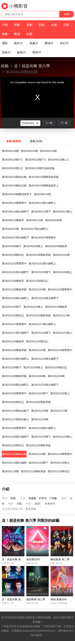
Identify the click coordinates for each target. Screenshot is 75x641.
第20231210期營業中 (60, 350)
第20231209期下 (11, 367)
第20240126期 (10, 150)
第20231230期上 (62, 272)
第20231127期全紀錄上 (15, 419)
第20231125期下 (41, 436)
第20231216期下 (41, 332)
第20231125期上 (62, 436)
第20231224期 (37, 289)
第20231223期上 (33, 306)
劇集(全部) (36, 141)
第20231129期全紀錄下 (15, 410)
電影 (5, 43)
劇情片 (21, 52)
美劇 (54, 24)
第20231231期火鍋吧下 (15, 272)
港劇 (5, 34)
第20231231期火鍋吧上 (42, 263)
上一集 (49, 123)
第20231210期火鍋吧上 (15, 358)
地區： (12, 503)
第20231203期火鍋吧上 (15, 384)
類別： (65, 498)
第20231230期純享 (13, 280)
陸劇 (42, 24)
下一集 (64, 123)
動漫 (17, 34)
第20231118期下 (38, 462)
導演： (6, 498)
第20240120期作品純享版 (40, 168)
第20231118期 (10, 471)
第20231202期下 (38, 393)
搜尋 (66, 14)
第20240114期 (42, 194)
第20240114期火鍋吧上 (42, 202)
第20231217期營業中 (14, 324)
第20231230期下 (41, 272)
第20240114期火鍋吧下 (15, 211)
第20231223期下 (11, 306)
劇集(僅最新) (13, 141)
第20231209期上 (33, 367)
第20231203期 (56, 376)
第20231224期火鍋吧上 (15, 298)
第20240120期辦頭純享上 (43, 185)
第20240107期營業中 (43, 237)
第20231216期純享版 (14, 350)
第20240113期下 (41, 211)
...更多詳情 (29, 508)
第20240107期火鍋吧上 (34, 228)
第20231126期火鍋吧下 (15, 436)
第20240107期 (10, 228)
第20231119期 (37, 454)
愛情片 (49, 43)
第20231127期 (58, 410)
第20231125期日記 (13, 445)
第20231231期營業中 (14, 263)
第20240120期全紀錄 (14, 176)
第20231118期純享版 (33, 471)
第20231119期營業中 (60, 454)
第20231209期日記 (56, 367)
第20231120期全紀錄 (14, 454)
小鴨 (5, 24)
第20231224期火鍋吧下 (44, 298)
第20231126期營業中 (14, 428)
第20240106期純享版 (38, 254)
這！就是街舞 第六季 (32, 66)
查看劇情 (50, 503)
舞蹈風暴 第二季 (60, 559)
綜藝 (29, 34)
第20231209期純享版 (14, 376)
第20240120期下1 (12, 159)
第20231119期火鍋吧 (14, 462)
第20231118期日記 (59, 471)
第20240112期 (34, 220)
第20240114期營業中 (14, 202)
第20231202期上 (60, 393)
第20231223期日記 (13, 315)
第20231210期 (37, 350)
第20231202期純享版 (38, 402)
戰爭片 (36, 52)
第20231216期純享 (13, 341)
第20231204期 (37, 376)
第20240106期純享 (56, 246)
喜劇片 (33, 43)
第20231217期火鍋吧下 (15, 332)
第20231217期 (61, 315)
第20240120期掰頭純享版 (43, 176)
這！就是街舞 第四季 (14, 599)
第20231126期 (39, 419)
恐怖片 (6, 52)
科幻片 (64, 43)
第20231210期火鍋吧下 (44, 358)
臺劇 (29, 24)
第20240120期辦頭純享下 (17, 194)
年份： (30, 503)
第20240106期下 (11, 246)
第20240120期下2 (35, 159)
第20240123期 (29, 150)
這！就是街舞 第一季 (14, 559)
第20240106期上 (33, 246)
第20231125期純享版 (38, 445)
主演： (24, 498)
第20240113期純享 (13, 220)
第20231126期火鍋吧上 (42, 428)
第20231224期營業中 (60, 289)
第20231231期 (61, 254)
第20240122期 (48, 150)
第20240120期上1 (58, 159)
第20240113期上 (62, 211)
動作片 (18, 43)
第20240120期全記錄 (14, 185)
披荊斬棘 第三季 (35, 599)
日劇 (66, 24)
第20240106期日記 (13, 254)
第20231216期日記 (37, 341)
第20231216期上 (62, 332)
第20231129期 (39, 410)
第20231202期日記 (13, 402)
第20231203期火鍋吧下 (44, 384)
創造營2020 (33, 559)
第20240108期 (53, 220)
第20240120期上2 (12, 168)
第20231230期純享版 (14, 289)
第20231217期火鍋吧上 (42, 324)
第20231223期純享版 (38, 315)
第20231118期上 (60, 462)
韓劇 (17, 24)
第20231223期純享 (56, 306)
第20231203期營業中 (14, 393)
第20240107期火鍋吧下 (15, 237)
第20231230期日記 (37, 280)
